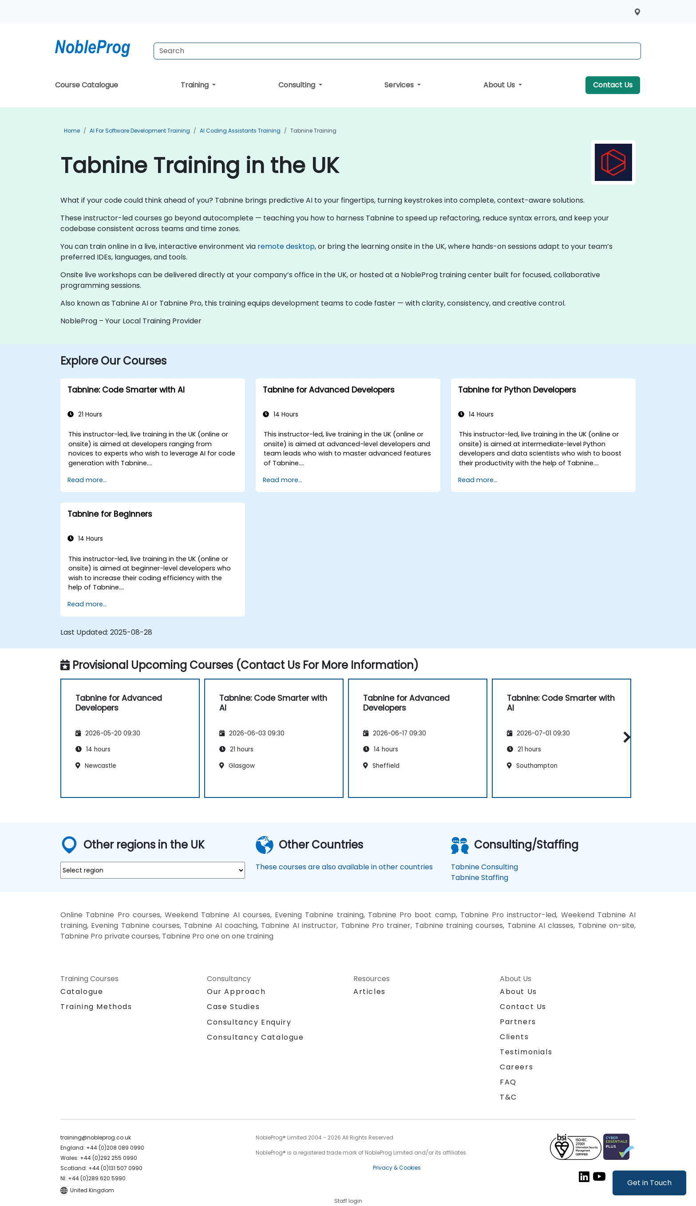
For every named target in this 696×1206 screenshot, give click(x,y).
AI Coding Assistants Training (240, 130)
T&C (508, 1097)
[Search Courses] (397, 51)
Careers (516, 1067)
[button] (624, 736)
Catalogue (81, 991)
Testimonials (526, 1052)
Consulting (297, 85)
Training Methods (96, 1007)
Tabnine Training (313, 130)
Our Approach (236, 991)
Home (72, 130)
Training (195, 85)
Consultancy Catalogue (255, 1037)
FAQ (508, 1082)
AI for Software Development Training (140, 130)
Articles (369, 991)
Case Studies (233, 1007)
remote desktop (286, 246)
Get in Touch (649, 1183)
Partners (518, 1022)
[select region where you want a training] (152, 870)
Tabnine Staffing (479, 877)
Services (399, 85)
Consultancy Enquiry (249, 1022)
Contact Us (613, 85)
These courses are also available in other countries (344, 867)
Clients (514, 1037)
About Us (500, 85)
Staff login (348, 1201)
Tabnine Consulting (484, 867)
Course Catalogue (86, 85)
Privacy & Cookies (397, 1167)
